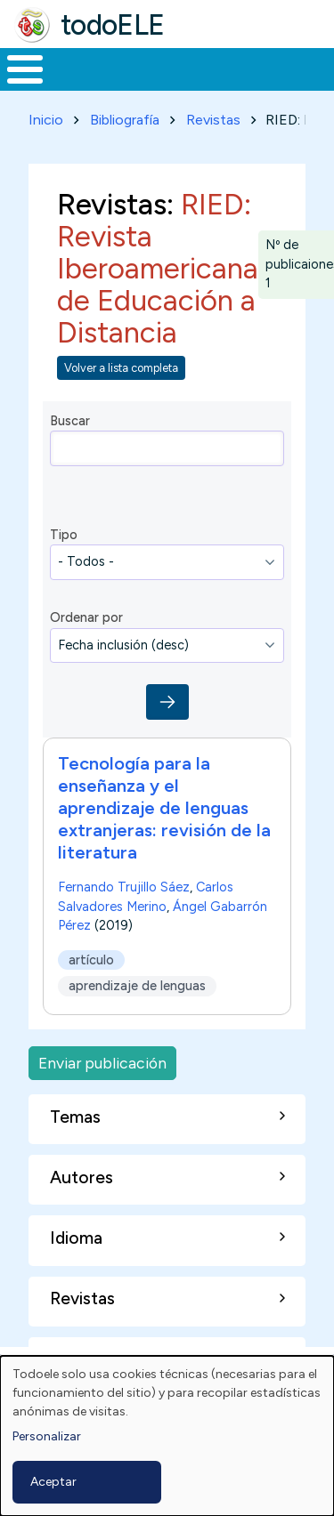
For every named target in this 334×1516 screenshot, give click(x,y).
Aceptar (53, 1481)
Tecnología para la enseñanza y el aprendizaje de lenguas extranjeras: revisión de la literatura (164, 808)
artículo (91, 960)
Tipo (63, 535)
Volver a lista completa (121, 368)
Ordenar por (86, 617)
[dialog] (167, 1436)
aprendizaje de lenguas (137, 987)
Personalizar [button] (46, 1436)
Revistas (213, 119)
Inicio (46, 119)
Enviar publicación (102, 1062)
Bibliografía (124, 119)
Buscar (70, 421)
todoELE (113, 24)
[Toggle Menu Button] (25, 69)
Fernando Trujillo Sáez (124, 887)
